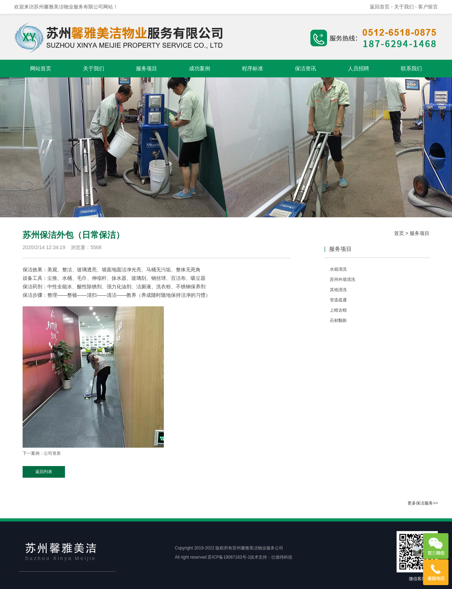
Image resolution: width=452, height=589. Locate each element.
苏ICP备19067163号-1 (229, 557)
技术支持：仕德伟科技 (271, 557)
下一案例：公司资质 (42, 453)
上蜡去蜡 (338, 310)
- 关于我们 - (404, 7)
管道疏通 (338, 300)
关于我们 (93, 68)
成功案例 (199, 68)
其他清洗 (338, 289)
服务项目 (146, 68)
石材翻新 (338, 320)
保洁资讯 (305, 68)
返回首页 (379, 7)
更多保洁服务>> (423, 503)
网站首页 (40, 68)
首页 (399, 233)
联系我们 (411, 68)
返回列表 (43, 471)
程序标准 (252, 68)
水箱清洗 (338, 269)
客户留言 (428, 7)
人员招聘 (358, 68)
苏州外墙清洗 (342, 279)
